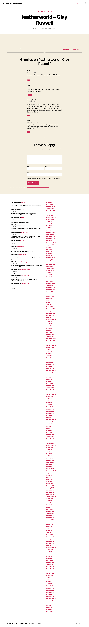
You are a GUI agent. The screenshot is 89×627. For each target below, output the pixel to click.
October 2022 (50, 292)
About (69, 3)
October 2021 (50, 317)
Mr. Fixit (23, 225)
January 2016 (50, 462)
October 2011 (50, 571)
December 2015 (51, 464)
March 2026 (50, 204)
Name (28, 166)
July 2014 (49, 501)
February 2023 (50, 283)
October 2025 (50, 215)
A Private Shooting (26, 269)
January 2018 (50, 411)
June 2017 (49, 426)
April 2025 (49, 228)
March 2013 (50, 535)
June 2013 (49, 528)
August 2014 (50, 498)
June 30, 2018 (43, 28)
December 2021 (51, 313)
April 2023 (49, 279)
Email (46, 166)
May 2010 (49, 607)
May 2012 (49, 556)
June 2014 (49, 503)
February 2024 (51, 258)
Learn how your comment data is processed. (38, 187)
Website (28, 172)
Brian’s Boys (24, 233)
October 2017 (50, 417)
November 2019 (51, 366)
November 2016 (51, 441)
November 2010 (51, 594)
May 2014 (49, 505)
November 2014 (51, 492)
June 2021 (49, 326)
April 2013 (49, 532)
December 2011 (51, 567)
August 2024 (50, 245)
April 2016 (49, 456)
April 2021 (49, 330)
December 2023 (51, 262)
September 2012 (51, 547)
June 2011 (49, 579)
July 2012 (49, 552)
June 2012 (49, 554)
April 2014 (49, 507)
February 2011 (50, 588)
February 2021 (50, 334)
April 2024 (49, 253)
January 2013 (50, 539)
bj (36, 28)
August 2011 (50, 575)
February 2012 (50, 562)
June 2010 (49, 605)
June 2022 (49, 300)
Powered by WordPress (36, 623)
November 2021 (51, 315)
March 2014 (50, 509)
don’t (22, 217)
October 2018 (50, 392)
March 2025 (50, 230)
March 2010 (50, 611)
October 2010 (50, 596)
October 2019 (50, 368)
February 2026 (51, 206)
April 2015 (49, 481)
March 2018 (50, 407)
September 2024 (51, 243)
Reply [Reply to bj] (30, 95)
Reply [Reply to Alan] (28, 132)
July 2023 (49, 272)
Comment (29, 154)
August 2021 (50, 322)
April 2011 (49, 584)
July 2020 (49, 349)
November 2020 (51, 341)
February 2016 (50, 460)
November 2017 (51, 415)
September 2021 (51, 319)
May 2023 (49, 277)
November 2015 (51, 466)
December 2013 (51, 515)
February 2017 (50, 434)
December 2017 (51, 413)
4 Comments (53, 28)
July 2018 (49, 398)
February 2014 (50, 511)
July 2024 (49, 247)
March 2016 (50, 458)
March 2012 (50, 560)
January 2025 (50, 234)
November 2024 (51, 238)
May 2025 (49, 226)
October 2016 (50, 443)
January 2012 (50, 564)
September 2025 (51, 217)
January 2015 (50, 488)
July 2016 (49, 449)
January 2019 (50, 388)
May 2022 (49, 302)
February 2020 (51, 360)
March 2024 (50, 255)
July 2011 (49, 577)
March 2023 (50, 281)
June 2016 (49, 451)
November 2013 (51, 518)
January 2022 (50, 311)
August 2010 (50, 601)
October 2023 (50, 266)
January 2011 (50, 590)
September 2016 (51, 445)
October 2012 (50, 545)
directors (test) (76, 3)
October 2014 (50, 494)
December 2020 (51, 339)
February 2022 (50, 309)
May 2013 (49, 530)
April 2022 (49, 304)
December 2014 (51, 490)
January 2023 (50, 285)
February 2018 (50, 409)
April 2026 (49, 202)
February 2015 (50, 486)
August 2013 (50, 524)
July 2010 (49, 603)
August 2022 (50, 296)
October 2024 (50, 241)
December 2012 (51, 541)
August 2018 (50, 396)
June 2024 (49, 249)
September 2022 (51, 294)
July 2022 (49, 298)
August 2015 (50, 473)
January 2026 (50, 209)
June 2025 (49, 223)
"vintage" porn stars (40, 11)
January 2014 (50, 513)
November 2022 (51, 290)
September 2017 (51, 420)
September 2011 (51, 573)
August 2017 (50, 422)
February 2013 (50, 537)
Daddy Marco (23, 254)
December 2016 (51, 439)
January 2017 (50, 437)
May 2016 (49, 454)
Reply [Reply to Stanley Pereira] (28, 115)
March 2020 (50, 358)
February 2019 (50, 385)
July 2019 (49, 375)
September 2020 (51, 345)
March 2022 (50, 307)
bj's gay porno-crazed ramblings (13, 3)
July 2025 (49, 221)
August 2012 (50, 550)
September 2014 (51, 496)
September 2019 (51, 371)
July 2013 (49, 526)
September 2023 (51, 268)
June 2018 (49, 400)
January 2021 (50, 336)
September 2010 (51, 599)
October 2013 (50, 520)
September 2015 (51, 471)
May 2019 (49, 379)
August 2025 (50, 219)
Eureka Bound (25, 276)
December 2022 (51, 287)
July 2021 (49, 324)
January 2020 (50, 362)
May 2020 (49, 353)
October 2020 (50, 343)
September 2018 (51, 394)
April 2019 (49, 381)
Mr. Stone (24, 202)
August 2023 (50, 270)
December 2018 (51, 390)
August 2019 (50, 373)
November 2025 (51, 213)
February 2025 (50, 232)
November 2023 (51, 264)
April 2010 (49, 609)
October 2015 (50, 469)
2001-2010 (63, 3)
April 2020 (49, 356)
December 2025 (51, 211)
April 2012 (49, 558)
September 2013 (51, 522)
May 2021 (49, 328)
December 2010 (51, 592)
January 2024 (50, 260)
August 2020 (50, 347)
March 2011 (49, 586)
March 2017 (50, 432)
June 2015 (49, 477)
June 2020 (49, 351)
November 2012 (51, 543)
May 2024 (49, 251)
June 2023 (49, 275)
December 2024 (51, 236)
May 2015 (49, 479)
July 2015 (49, 475)
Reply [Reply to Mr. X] (28, 80)
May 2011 (49, 582)
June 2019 (49, 377)
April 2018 (49, 405)
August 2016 (50, 447)
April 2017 (49, 430)
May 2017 (49, 428)
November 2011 (51, 569)
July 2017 (49, 424)
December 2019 (51, 364)
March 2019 (50, 383)
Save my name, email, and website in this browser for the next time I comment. (44, 178)
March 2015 (50, 483)
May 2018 (49, 403)
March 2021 (50, 332)
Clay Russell (51, 11)
